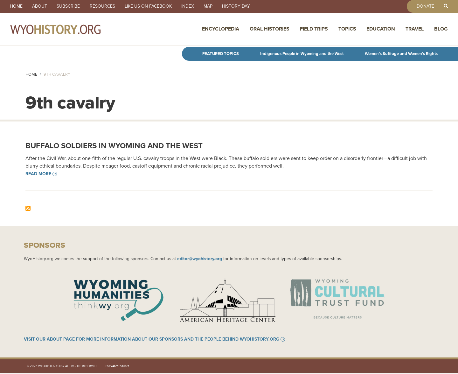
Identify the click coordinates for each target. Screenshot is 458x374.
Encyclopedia (220, 29)
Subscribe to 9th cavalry (28, 208)
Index (190, 6)
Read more (38, 174)
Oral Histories (269, 29)
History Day (240, 6)
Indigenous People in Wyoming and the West (302, 54)
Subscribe (69, 6)
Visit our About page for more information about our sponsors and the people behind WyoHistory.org (151, 340)
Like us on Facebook (150, 6)
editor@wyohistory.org (199, 258)
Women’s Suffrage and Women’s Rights (401, 54)
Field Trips (314, 29)
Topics (347, 29)
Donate (424, 6)
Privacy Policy (117, 367)
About (40, 6)
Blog (441, 29)
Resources (104, 6)
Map (211, 6)
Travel (415, 29)
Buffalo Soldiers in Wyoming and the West (114, 145)
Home (16, 6)
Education (380, 29)
